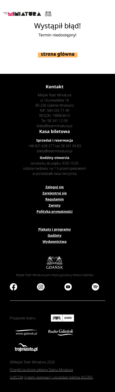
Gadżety (55, 235)
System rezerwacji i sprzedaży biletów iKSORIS (58, 377)
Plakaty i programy (54, 229)
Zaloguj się (54, 187)
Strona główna (57, 54)
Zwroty (55, 205)
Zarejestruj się (54, 193)
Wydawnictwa (55, 241)
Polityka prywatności (54, 211)
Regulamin (54, 199)
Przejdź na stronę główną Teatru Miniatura (41, 369)
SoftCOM (16, 377)
